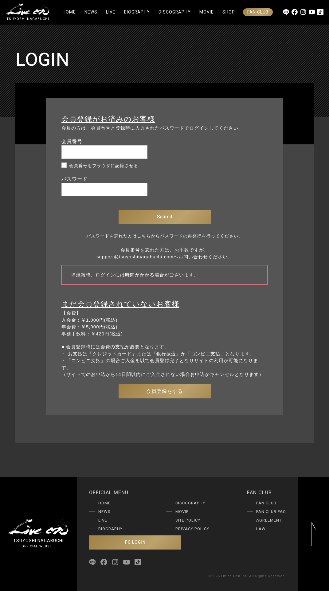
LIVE (111, 12)
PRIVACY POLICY (192, 529)
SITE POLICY (187, 520)
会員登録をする (164, 391)
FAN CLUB (257, 12)
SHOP (228, 12)
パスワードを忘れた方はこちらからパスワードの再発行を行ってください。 (164, 235)
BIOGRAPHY (137, 12)
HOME (69, 12)
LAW (261, 529)
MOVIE (206, 12)
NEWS (90, 12)
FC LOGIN (135, 542)
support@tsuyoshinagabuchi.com (135, 256)
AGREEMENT (269, 520)
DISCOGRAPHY (175, 12)
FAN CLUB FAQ (271, 512)
